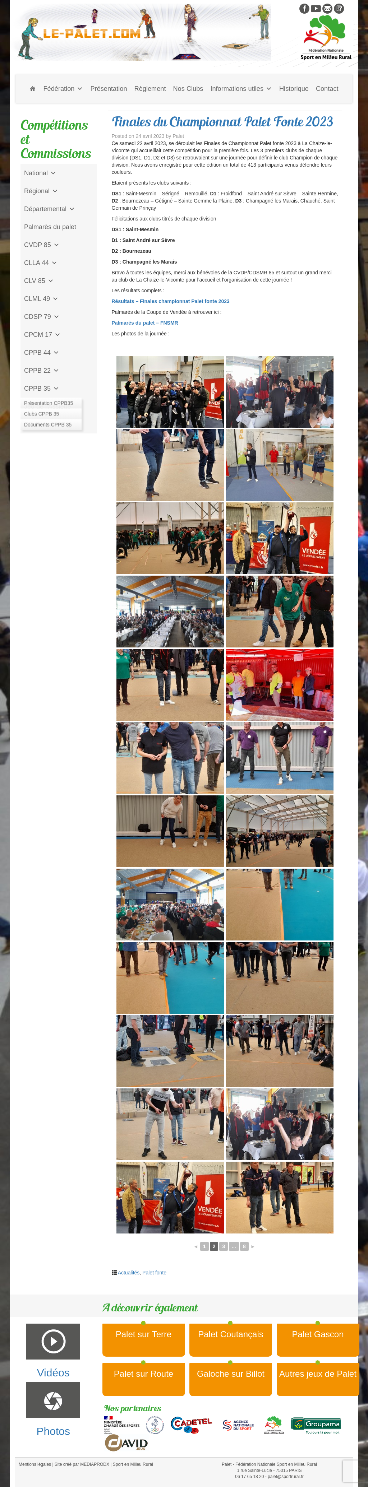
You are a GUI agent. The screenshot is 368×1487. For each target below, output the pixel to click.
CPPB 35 (41, 389)
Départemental (49, 209)
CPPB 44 (41, 353)
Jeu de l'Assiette (47, 406)
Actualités (129, 1272)
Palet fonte (154, 1272)
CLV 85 (39, 281)
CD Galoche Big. (48, 424)
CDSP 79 (42, 317)
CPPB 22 (41, 371)
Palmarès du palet (50, 227)
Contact (327, 88)
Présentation (108, 88)
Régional (41, 191)
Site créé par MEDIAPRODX (82, 1464)
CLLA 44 (41, 263)
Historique (294, 88)
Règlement (150, 88)
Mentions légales (35, 1464)
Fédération (63, 88)
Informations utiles (241, 88)
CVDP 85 (42, 245)
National (40, 173)
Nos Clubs (188, 88)
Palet (178, 136)
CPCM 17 (42, 335)
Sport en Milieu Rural (133, 1464)
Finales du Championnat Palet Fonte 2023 (222, 121)
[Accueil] (33, 88)
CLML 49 (41, 299)
